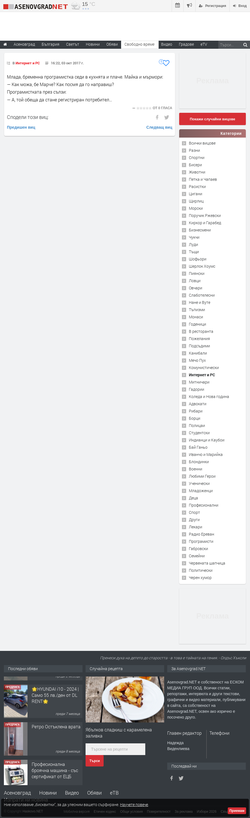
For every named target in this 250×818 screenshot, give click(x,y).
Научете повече (134, 804)
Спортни (196, 157)
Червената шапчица (207, 563)
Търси (94, 761)
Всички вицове (202, 143)
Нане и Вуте (199, 302)
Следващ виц (159, 127)
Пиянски (196, 273)
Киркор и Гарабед (205, 222)
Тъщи (194, 251)
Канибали (198, 353)
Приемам (236, 811)
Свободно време (139, 44)
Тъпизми (197, 309)
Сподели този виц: (28, 116)
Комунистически (204, 367)
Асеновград (17, 792)
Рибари (195, 411)
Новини (93, 44)
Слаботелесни (202, 295)
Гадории (196, 389)
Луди (193, 244)
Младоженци (201, 490)
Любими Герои (202, 476)
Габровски (198, 548)
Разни (194, 150)
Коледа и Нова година (209, 396)
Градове (186, 44)
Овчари (195, 287)
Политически (200, 570)
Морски (196, 208)
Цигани (195, 193)
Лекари (195, 526)
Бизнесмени (200, 230)
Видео (72, 792)
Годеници (197, 324)
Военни (195, 469)
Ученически (199, 483)
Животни (197, 172)
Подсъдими (199, 345)
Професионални (203, 505)
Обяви (94, 792)
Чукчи (194, 237)
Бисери (195, 164)
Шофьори (197, 259)
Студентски (199, 432)
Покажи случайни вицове (212, 119)
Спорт (194, 512)
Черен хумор (200, 577)
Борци (194, 418)
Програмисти (201, 541)
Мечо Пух (197, 360)
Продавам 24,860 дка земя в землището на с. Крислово (56, 687)
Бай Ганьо (198, 447)
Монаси (196, 316)
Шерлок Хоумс (202, 266)
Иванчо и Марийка (206, 454)
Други (194, 519)
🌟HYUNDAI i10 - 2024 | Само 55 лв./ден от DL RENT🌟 (55, 725)
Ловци (195, 280)
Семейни (197, 555)
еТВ (114, 792)
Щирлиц (196, 201)
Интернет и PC (28, 62)
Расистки (197, 186)
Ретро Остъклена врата (56, 756)
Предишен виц (21, 127)
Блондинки (199, 461)
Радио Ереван (201, 534)
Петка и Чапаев (203, 179)
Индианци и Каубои (206, 440)
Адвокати (197, 403)
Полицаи (197, 425)
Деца (193, 497)
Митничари (199, 382)
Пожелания (199, 338)
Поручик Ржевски (205, 215)
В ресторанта (201, 331)
